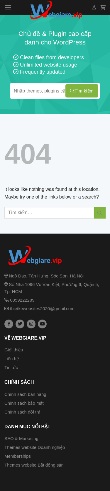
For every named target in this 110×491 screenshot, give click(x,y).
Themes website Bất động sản (34, 464)
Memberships (17, 456)
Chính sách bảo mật (24, 403)
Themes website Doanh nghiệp (34, 447)
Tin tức (11, 367)
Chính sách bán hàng (25, 394)
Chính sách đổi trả (22, 411)
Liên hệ (11, 358)
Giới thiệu (13, 349)
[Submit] (100, 212)
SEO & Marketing (21, 438)
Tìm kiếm (82, 91)
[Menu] (7, 7)
